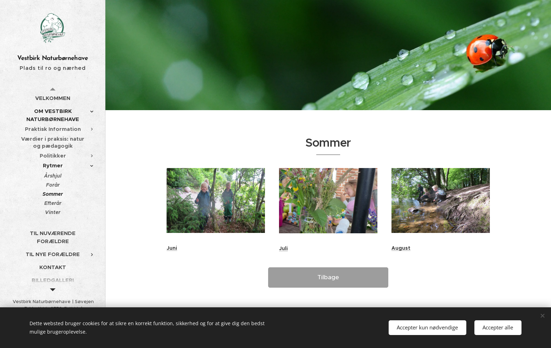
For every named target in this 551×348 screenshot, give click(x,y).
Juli (283, 248)
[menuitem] (52, 98)
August (400, 248)
